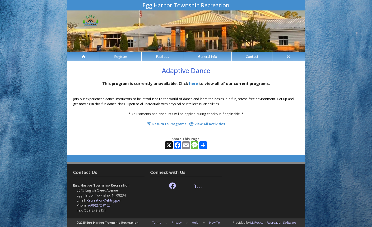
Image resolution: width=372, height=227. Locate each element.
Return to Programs (166, 124)
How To (214, 222)
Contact (252, 56)
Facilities (162, 56)
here (193, 83)
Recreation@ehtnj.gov (104, 200)
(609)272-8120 (99, 205)
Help (195, 222)
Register (120, 56)
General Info (207, 56)
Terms (156, 222)
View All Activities (207, 124)
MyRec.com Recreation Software (273, 222)
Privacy (176, 222)
